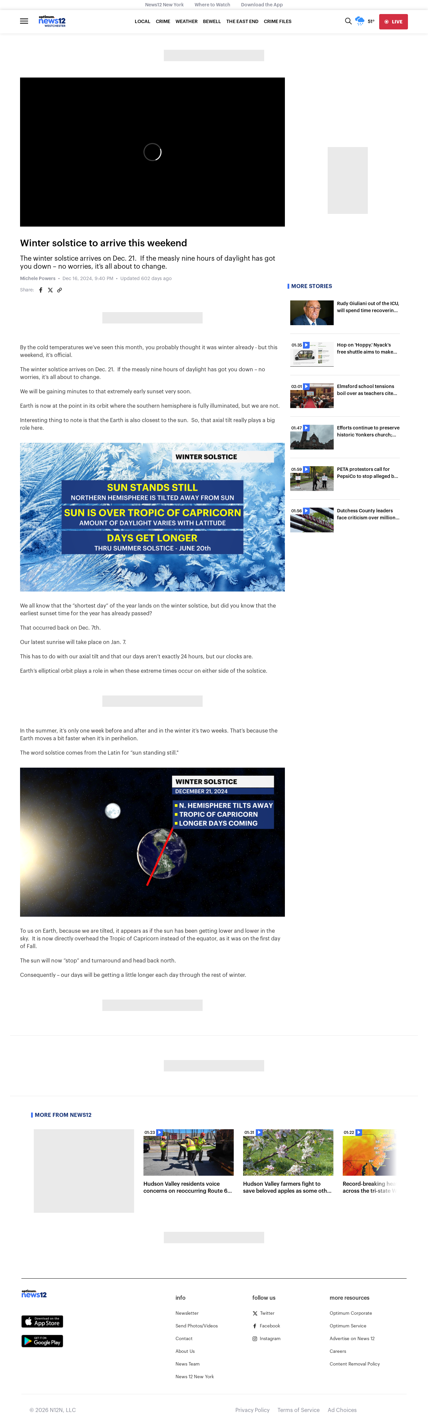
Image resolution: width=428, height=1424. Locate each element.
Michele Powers (38, 278)
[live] (393, 21)
